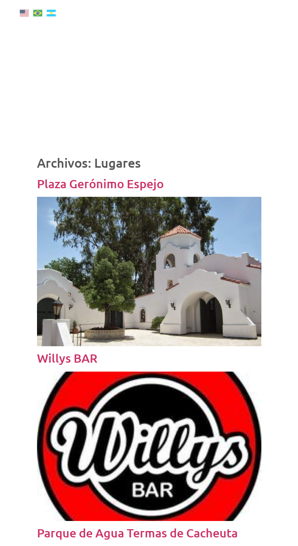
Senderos (258, 84)
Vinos (258, 50)
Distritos (258, 102)
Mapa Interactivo (259, 136)
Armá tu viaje (259, 119)
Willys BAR (67, 358)
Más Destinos (258, 67)
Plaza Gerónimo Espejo (100, 183)
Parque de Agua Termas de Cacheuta (137, 532)
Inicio (258, 16)
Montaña (258, 33)
